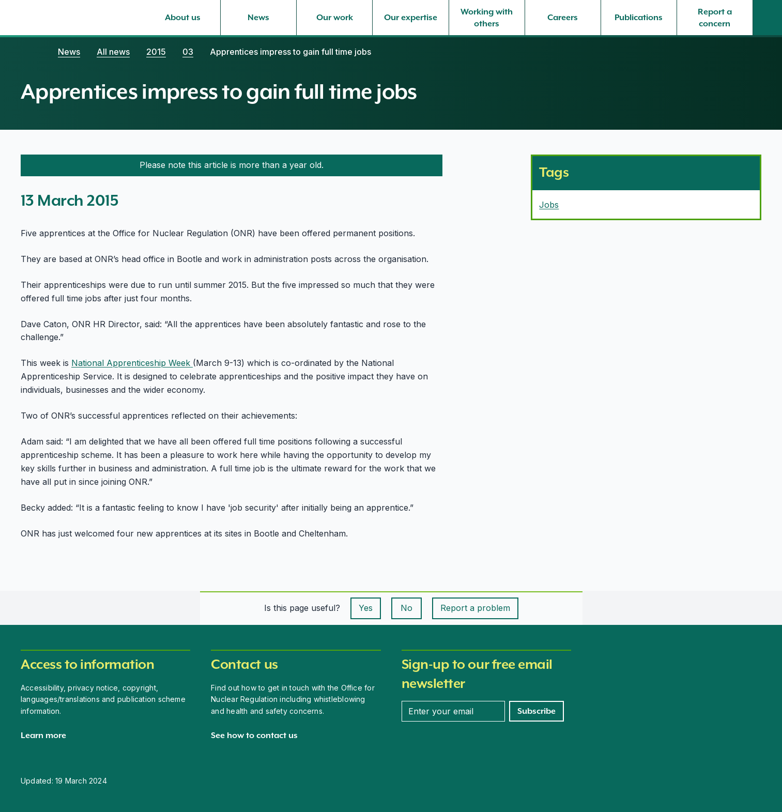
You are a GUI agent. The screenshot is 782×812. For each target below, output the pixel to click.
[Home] (31, 51)
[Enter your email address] (453, 711)
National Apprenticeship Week (132, 363)
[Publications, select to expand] (639, 17)
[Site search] (767, 17)
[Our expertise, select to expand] (410, 17)
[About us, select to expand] (182, 17)
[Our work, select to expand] (334, 17)
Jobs (549, 205)
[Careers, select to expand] (563, 17)
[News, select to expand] (258, 17)
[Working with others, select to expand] (487, 17)
